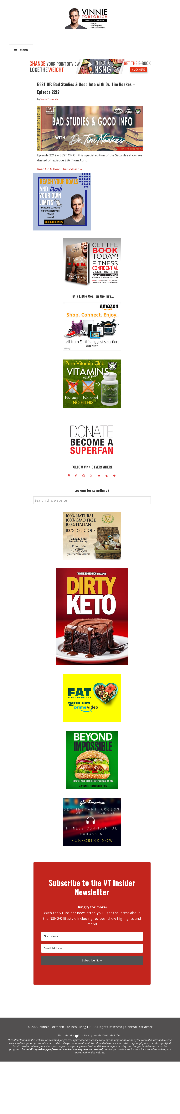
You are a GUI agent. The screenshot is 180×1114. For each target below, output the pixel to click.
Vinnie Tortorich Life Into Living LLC (66, 1027)
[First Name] (92, 936)
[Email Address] (92, 948)
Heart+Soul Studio (100, 1035)
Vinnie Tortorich (87, 18)
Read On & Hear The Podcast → (60, 169)
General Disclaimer (138, 1027)
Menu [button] (23, 50)
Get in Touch (116, 1035)
